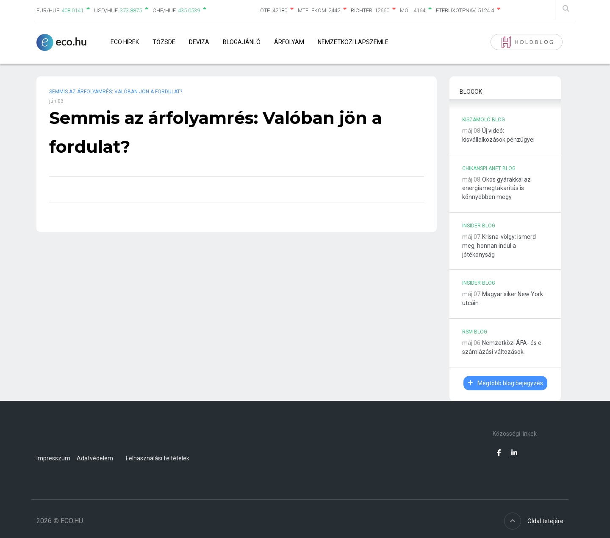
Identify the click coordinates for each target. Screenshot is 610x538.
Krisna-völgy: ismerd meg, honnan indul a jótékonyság (499, 245)
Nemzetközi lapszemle (353, 42)
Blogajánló (242, 42)
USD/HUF (106, 10)
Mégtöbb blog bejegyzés (505, 383)
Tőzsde (163, 42)
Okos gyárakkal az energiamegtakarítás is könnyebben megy (496, 188)
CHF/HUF (164, 10)
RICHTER (361, 10)
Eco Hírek (125, 42)
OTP (265, 10)
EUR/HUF (47, 10)
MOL (405, 10)
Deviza (199, 42)
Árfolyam (289, 42)
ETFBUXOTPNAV (456, 10)
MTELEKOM (312, 10)
